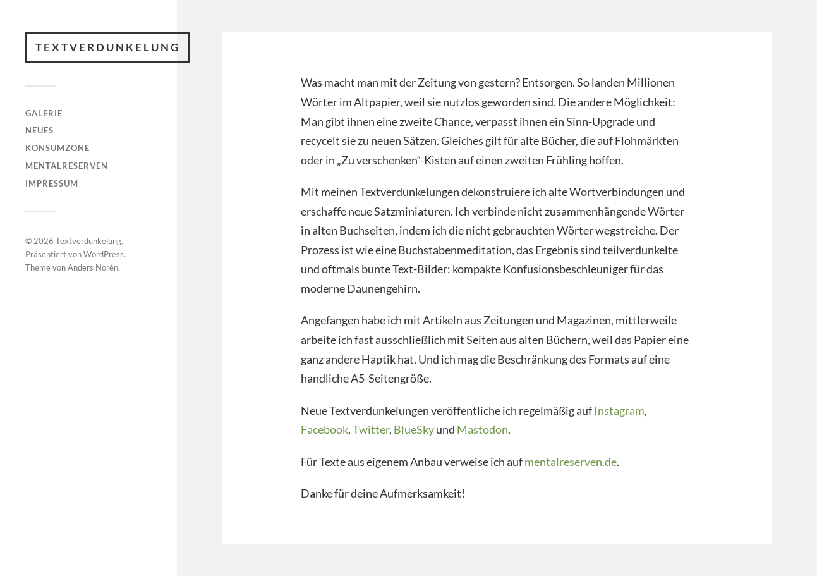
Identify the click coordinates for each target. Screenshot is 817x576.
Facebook (324, 429)
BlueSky (414, 429)
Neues (39, 130)
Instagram (619, 410)
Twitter (371, 429)
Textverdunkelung (107, 47)
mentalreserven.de (570, 462)
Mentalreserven (66, 166)
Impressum (51, 183)
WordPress (103, 254)
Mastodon (482, 429)
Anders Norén (93, 267)
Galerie (44, 113)
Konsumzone (57, 148)
